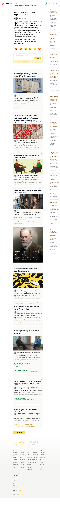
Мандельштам (23, 460)
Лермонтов (15, 452)
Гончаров (15, 462)
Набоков (22, 462)
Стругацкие (30, 459)
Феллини (15, 487)
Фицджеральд (43, 455)
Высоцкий (29, 470)
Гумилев (22, 464)
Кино (24, 153)
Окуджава (29, 469)
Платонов (22, 465)
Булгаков (22, 459)
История (23, 303)
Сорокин (35, 450)
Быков (35, 462)
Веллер (35, 460)
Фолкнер (42, 454)
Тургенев (15, 459)
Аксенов (29, 467)
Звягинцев (15, 477)
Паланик (42, 464)
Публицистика (18, 10)
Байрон (41, 450)
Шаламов (29, 464)
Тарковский (16, 473)
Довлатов (35, 455)
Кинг (41, 467)
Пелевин (35, 452)
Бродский (29, 457)
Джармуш (15, 483)
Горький (22, 467)
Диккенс (42, 460)
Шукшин (29, 455)
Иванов (35, 459)
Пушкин (15, 450)
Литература (17, 70)
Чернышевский (16, 460)
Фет (14, 467)
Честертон (42, 457)
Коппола (15, 478)
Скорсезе (15, 482)
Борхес (41, 462)
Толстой (15, 454)
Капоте (41, 469)
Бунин (28, 454)
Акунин (35, 457)
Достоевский (16, 455)
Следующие (19, 432)
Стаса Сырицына (26, 494)
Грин (28, 452)
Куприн (22, 454)
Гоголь (14, 457)
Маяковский (23, 455)
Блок (21, 457)
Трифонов (29, 465)
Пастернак (29, 460)
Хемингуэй (42, 452)
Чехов (21, 450)
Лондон (42, 459)
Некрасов (15, 464)
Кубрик (14, 480)
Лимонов (35, 454)
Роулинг (42, 465)
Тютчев (15, 465)
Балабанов (15, 475)
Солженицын (30, 462)
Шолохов (29, 450)
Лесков (22, 452)
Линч (14, 485)
